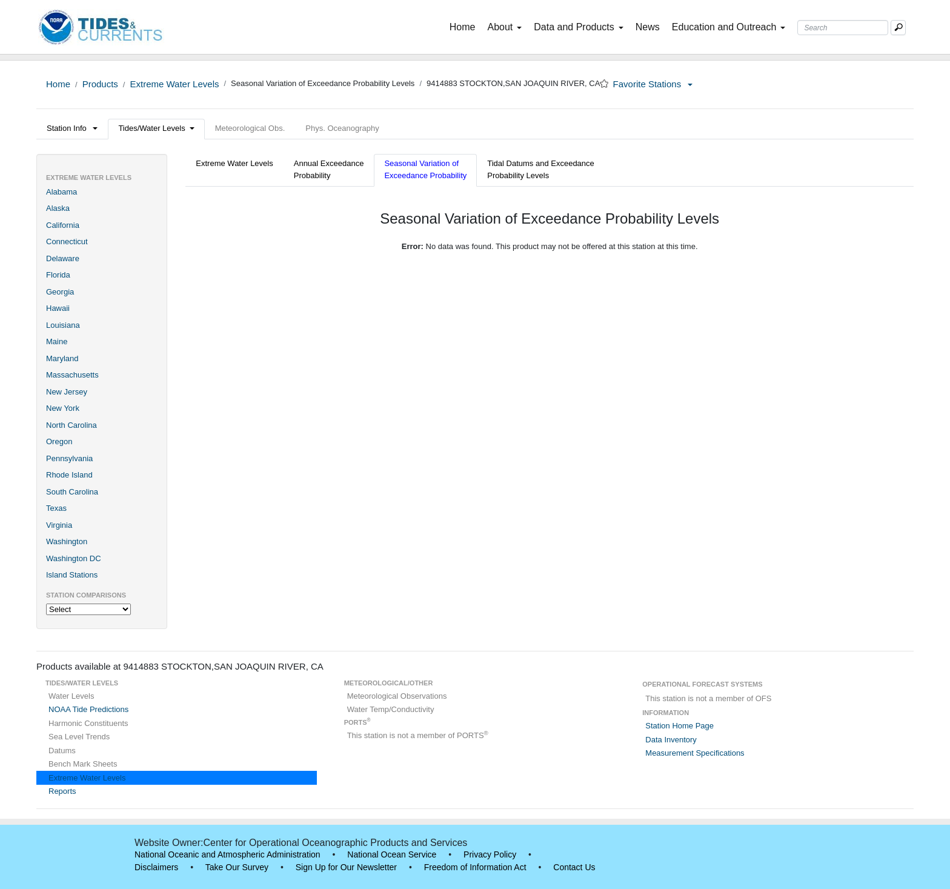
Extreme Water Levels (174, 84)
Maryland (62, 358)
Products (100, 84)
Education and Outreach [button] (729, 27)
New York (62, 408)
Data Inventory (671, 739)
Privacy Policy (489, 854)
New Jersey (66, 391)
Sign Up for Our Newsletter (346, 867)
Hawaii (58, 308)
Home (465, 26)
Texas (56, 508)
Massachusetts (72, 374)
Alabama (61, 191)
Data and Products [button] (578, 27)
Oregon (59, 441)
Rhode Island (69, 474)
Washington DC (73, 558)
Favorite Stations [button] (653, 84)
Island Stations (72, 574)
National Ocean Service (391, 854)
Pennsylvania (69, 458)
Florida (58, 274)
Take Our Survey (236, 867)
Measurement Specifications (694, 752)
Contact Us (574, 867)
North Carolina (71, 425)
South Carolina (72, 491)
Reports (62, 791)
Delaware (62, 258)
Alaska (58, 208)
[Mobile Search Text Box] (898, 27)
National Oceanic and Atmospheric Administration (228, 854)
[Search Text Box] (842, 27)
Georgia (60, 291)
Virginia (59, 525)
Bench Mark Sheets (82, 763)
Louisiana (63, 325)
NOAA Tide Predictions (88, 709)
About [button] (504, 27)
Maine (56, 341)
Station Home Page (679, 725)
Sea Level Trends (79, 736)
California (62, 225)
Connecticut (67, 241)
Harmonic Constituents (88, 723)
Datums (62, 750)
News (648, 27)
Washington (66, 541)
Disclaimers (156, 867)
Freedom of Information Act (475, 867)
